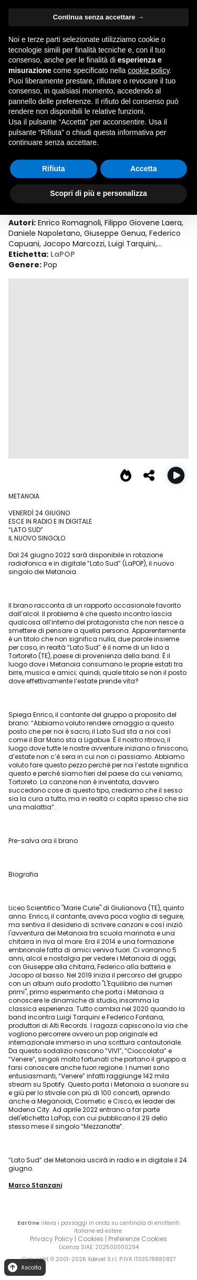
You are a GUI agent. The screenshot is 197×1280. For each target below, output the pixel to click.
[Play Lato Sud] (175, 475)
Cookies (90, 1238)
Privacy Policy (51, 1238)
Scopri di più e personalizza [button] (98, 193)
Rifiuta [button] (53, 168)
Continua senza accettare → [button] (98, 17)
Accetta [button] (143, 168)
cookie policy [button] (148, 70)
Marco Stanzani (35, 1185)
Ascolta (24, 1267)
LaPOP (62, 254)
